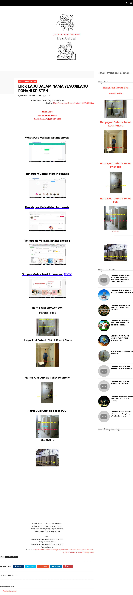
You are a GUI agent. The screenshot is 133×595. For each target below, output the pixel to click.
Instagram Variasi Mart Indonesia (46, 173)
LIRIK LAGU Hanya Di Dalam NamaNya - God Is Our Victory (122, 399)
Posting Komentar (10, 591)
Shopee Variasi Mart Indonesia (41, 274)
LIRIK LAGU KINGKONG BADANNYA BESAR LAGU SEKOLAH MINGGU (120, 323)
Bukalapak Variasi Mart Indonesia (46, 206)
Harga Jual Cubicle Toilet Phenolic (46, 377)
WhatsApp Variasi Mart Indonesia (46, 137)
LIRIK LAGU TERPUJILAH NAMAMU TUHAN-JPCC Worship (120, 308)
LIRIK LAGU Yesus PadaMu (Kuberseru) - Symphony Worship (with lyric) (121, 414)
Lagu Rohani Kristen (28, 81)
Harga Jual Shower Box (46, 307)
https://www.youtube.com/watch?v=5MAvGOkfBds (72, 102)
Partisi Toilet (46, 312)
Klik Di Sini (46, 440)
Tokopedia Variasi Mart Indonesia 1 (46, 240)
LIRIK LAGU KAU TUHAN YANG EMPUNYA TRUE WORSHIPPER (120, 338)
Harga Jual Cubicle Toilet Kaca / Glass (46, 340)
